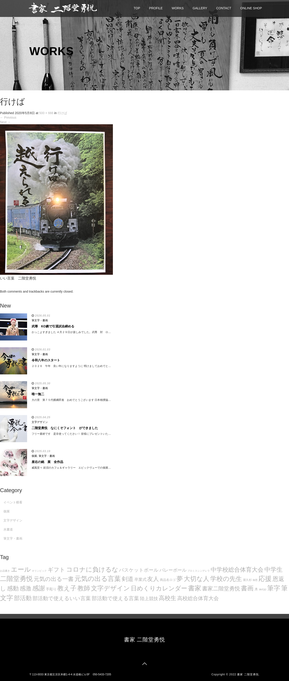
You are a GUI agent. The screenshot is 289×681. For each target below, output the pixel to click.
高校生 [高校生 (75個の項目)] (167, 598)
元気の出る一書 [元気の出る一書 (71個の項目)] (54, 579)
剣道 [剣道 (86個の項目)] (127, 578)
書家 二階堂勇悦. (248, 674)
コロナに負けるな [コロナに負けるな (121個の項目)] (92, 569)
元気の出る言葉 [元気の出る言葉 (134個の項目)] (98, 578)
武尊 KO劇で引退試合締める (53, 326)
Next (5, 122)
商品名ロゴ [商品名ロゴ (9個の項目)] (168, 580)
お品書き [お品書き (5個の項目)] (5, 570)
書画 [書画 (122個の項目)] (247, 588)
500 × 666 (46, 113)
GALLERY (200, 8)
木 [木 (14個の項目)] (256, 589)
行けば (62, 113)
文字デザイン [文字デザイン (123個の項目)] (110, 588)
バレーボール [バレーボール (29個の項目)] (172, 570)
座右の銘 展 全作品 (47, 462)
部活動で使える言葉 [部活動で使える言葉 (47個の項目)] (115, 598)
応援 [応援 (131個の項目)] (265, 578)
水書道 (8, 529)
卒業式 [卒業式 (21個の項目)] (140, 579)
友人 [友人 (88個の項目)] (153, 578)
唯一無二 (38, 394)
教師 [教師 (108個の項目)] (83, 588)
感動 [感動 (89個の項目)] (13, 588)
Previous (8, 117)
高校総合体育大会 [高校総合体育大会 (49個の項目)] (198, 598)
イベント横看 (12, 502)
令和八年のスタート (46, 360)
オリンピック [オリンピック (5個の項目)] (39, 570)
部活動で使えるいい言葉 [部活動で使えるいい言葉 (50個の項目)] (62, 598)
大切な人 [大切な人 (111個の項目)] (196, 578)
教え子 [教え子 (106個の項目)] (67, 588)
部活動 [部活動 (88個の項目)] (23, 598)
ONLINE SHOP (251, 8)
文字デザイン (40, 422)
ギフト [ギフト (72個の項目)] (56, 569)
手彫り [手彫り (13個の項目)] (51, 589)
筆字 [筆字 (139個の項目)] (273, 588)
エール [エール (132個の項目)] (21, 569)
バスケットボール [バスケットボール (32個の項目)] (138, 570)
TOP (137, 8)
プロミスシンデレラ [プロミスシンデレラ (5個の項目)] (198, 570)
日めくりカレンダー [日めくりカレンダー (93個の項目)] (159, 588)
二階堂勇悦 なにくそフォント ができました (65, 428)
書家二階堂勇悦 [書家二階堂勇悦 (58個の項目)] (221, 588)
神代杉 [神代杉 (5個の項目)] (262, 589)
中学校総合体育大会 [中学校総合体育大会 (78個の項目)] (237, 569)
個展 (34, 456)
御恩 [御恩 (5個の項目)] (255, 580)
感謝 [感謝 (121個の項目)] (38, 588)
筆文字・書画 (40, 320)
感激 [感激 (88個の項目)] (25, 588)
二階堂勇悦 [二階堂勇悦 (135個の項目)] (16, 578)
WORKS (178, 8)
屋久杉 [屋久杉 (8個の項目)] (247, 580)
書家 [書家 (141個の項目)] (194, 588)
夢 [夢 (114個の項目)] (180, 578)
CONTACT (223, 8)
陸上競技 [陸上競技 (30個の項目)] (149, 598)
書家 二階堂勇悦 (144, 639)
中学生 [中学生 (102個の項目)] (273, 569)
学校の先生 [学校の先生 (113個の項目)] (226, 578)
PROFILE (156, 8)
